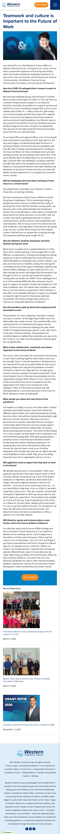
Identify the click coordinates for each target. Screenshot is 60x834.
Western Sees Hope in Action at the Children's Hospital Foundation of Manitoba (26, 680)
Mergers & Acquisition (47, 772)
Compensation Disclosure (43, 769)
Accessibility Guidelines (28, 766)
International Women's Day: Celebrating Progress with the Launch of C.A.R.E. (27, 633)
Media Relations (29, 772)
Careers (26, 776)
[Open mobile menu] (55, 5)
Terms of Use (25, 769)
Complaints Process (13, 772)
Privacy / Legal (11, 766)
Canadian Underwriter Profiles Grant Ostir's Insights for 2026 (28, 724)
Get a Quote (41, 5)
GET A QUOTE (30, 577)
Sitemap (35, 776)
